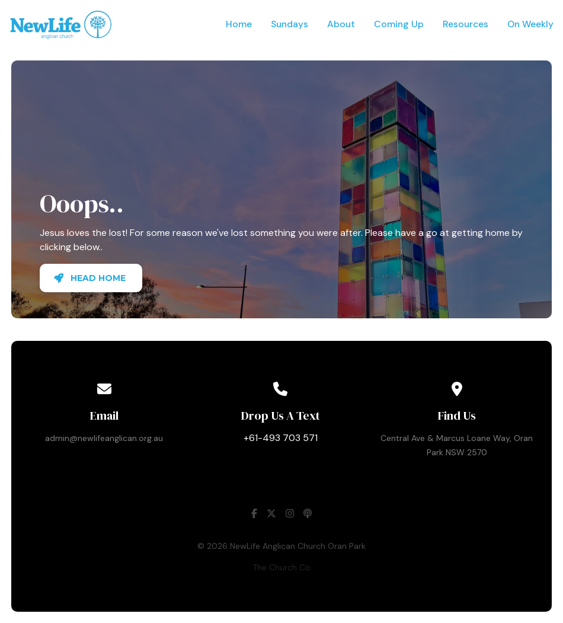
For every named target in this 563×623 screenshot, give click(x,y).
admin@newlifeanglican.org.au (104, 438)
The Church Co (281, 567)
